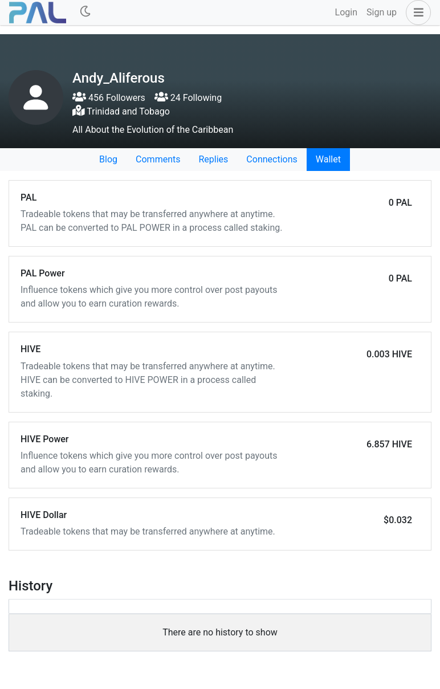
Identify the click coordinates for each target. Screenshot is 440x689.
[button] (416, 12)
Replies (213, 159)
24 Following (188, 97)
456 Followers (108, 97)
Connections (271, 159)
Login (346, 12)
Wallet (328, 159)
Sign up (381, 12)
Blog (108, 159)
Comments (158, 159)
